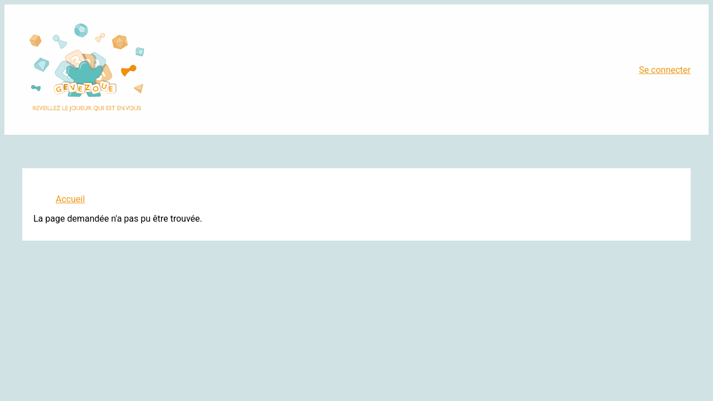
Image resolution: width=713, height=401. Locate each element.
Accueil (70, 199)
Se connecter (665, 70)
